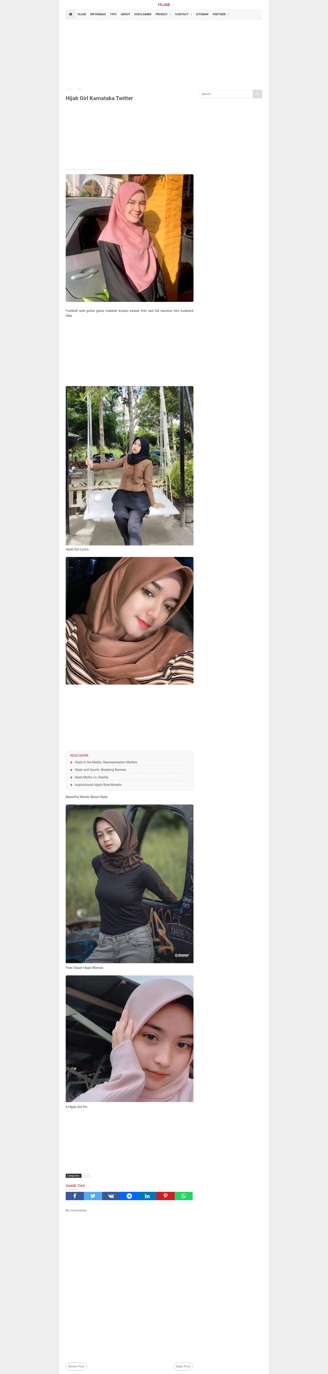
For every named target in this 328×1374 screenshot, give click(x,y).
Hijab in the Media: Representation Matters (106, 762)
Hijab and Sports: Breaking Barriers (100, 770)
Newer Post (76, 1366)
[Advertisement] (164, 54)
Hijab (86, 1175)
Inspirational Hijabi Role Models (98, 785)
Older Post (183, 1366)
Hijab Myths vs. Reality (91, 777)
